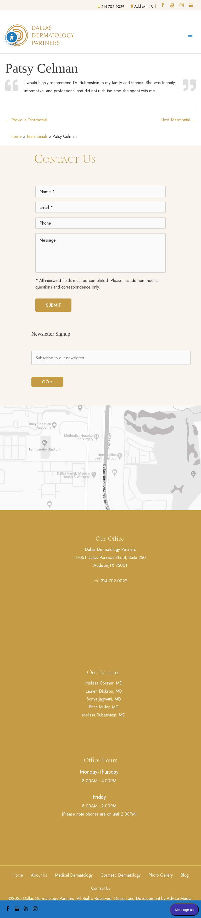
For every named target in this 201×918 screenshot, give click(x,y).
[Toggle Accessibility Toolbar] (11, 25)
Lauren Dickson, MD (104, 691)
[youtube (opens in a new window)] (173, 6)
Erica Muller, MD (104, 707)
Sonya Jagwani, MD (104, 699)
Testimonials (37, 136)
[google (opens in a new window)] (191, 6)
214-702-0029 (114, 581)
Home (16, 136)
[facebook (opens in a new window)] (163, 6)
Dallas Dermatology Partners (110, 549)
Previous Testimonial (26, 120)
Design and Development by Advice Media (152, 898)
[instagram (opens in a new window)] (182, 6)
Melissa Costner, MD (103, 683)
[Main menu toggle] (190, 35)
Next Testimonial (177, 120)
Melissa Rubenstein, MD (103, 715)
